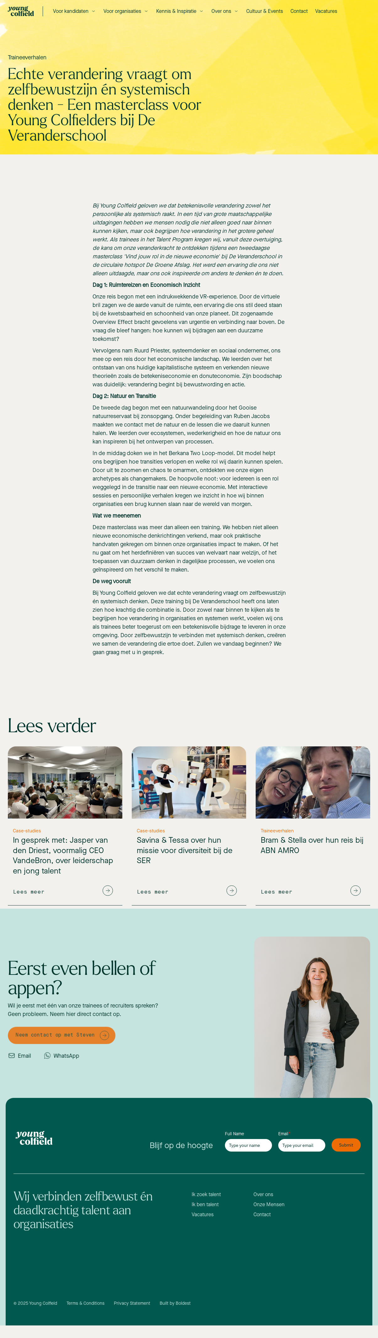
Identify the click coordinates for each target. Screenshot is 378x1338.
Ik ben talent (205, 1204)
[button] (74, 11)
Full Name (234, 1134)
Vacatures (326, 11)
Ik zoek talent (206, 1194)
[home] (20, 11)
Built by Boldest (175, 1303)
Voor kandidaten (70, 11)
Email (284, 1134)
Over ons (221, 11)
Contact (299, 11)
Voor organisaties (122, 11)
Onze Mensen (269, 1204)
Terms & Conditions (85, 1303)
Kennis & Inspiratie (176, 11)
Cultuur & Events (264, 11)
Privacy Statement (132, 1303)
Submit (346, 1145)
